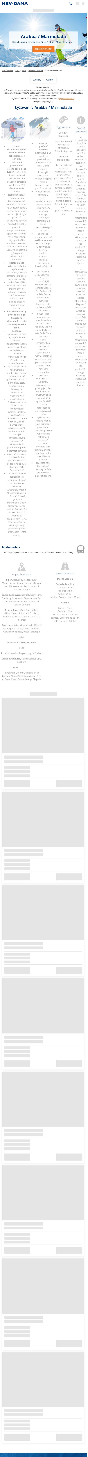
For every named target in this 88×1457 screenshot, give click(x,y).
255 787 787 (70, 3)
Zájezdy (37, 79)
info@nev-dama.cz (66, 98)
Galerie (49, 79)
